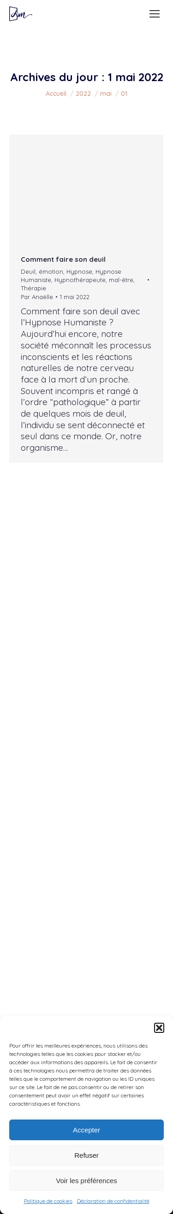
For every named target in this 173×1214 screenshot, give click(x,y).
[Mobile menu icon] (154, 14)
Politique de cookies (48, 1200)
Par (37, 297)
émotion (51, 271)
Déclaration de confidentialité (113, 1200)
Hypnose (79, 271)
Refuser (86, 1155)
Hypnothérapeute (80, 279)
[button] (159, 1027)
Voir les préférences (86, 1181)
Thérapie (33, 288)
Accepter (86, 1130)
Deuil (28, 271)
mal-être (121, 279)
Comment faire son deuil (63, 259)
